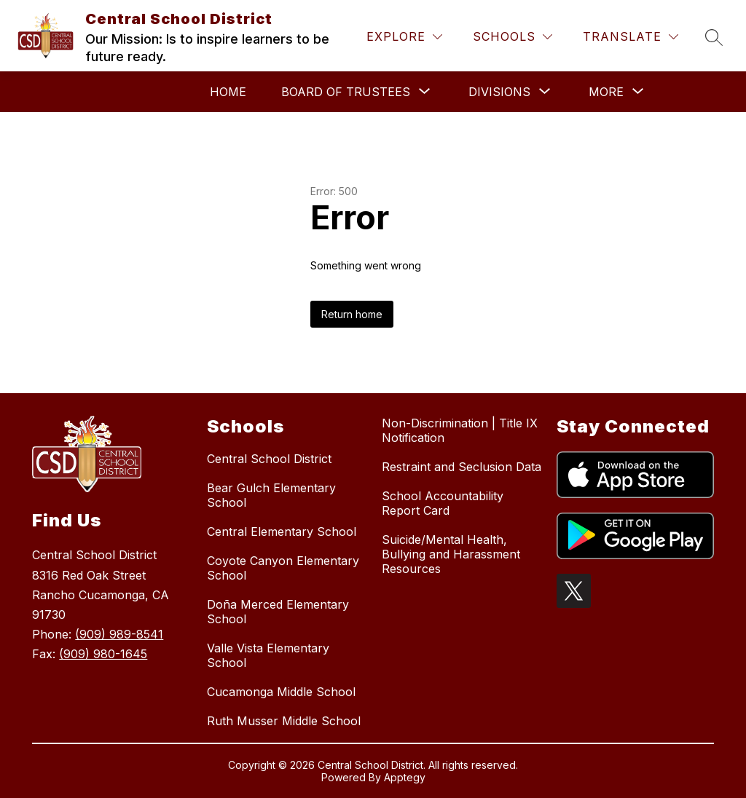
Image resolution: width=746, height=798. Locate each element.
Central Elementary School (281, 531)
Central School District (269, 458)
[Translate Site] (630, 37)
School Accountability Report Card (442, 503)
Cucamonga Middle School (281, 691)
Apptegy (404, 777)
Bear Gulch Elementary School (271, 495)
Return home (351, 314)
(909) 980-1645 (103, 654)
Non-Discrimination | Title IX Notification (460, 430)
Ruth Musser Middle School (284, 721)
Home (228, 91)
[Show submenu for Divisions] (499, 91)
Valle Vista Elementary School (268, 655)
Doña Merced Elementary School (278, 611)
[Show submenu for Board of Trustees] (345, 91)
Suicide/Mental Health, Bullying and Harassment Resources (451, 554)
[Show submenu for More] (606, 91)
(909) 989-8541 (119, 634)
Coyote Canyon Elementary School (283, 567)
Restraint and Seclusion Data (461, 466)
